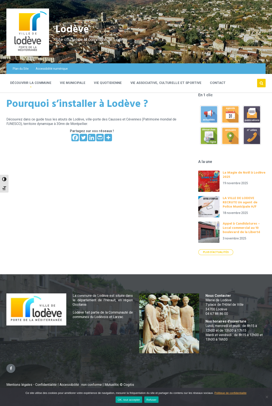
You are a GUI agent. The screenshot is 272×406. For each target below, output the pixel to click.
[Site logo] (27, 55)
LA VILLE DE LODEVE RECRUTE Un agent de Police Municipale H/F (240, 202)
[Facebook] (75, 137)
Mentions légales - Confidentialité (31, 385)
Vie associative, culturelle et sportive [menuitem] (166, 83)
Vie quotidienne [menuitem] (108, 83)
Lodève (72, 30)
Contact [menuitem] (217, 83)
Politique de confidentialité (230, 393)
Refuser (151, 399)
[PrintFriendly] (100, 137)
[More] (108, 137)
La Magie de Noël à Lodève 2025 (244, 175)
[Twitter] (83, 137)
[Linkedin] (91, 137)
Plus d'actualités (216, 252)
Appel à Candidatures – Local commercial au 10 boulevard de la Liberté (241, 228)
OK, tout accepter (129, 399)
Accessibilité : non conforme (81, 385)
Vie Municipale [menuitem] (72, 83)
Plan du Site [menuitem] (21, 68)
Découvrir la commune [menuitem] (30, 83)
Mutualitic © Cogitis (119, 385)
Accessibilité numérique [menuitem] (52, 68)
